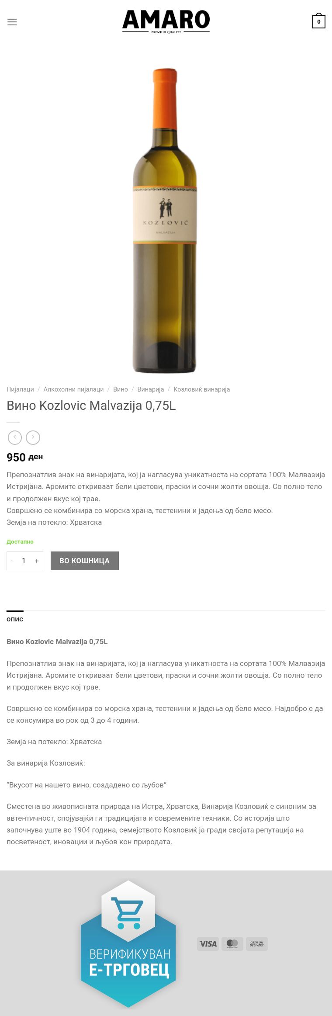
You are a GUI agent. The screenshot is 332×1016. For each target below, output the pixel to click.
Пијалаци (20, 389)
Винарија (151, 389)
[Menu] (12, 22)
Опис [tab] (15, 619)
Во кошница (84, 561)
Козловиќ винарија (201, 389)
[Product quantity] (23, 560)
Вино (120, 389)
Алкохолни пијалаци (73, 389)
